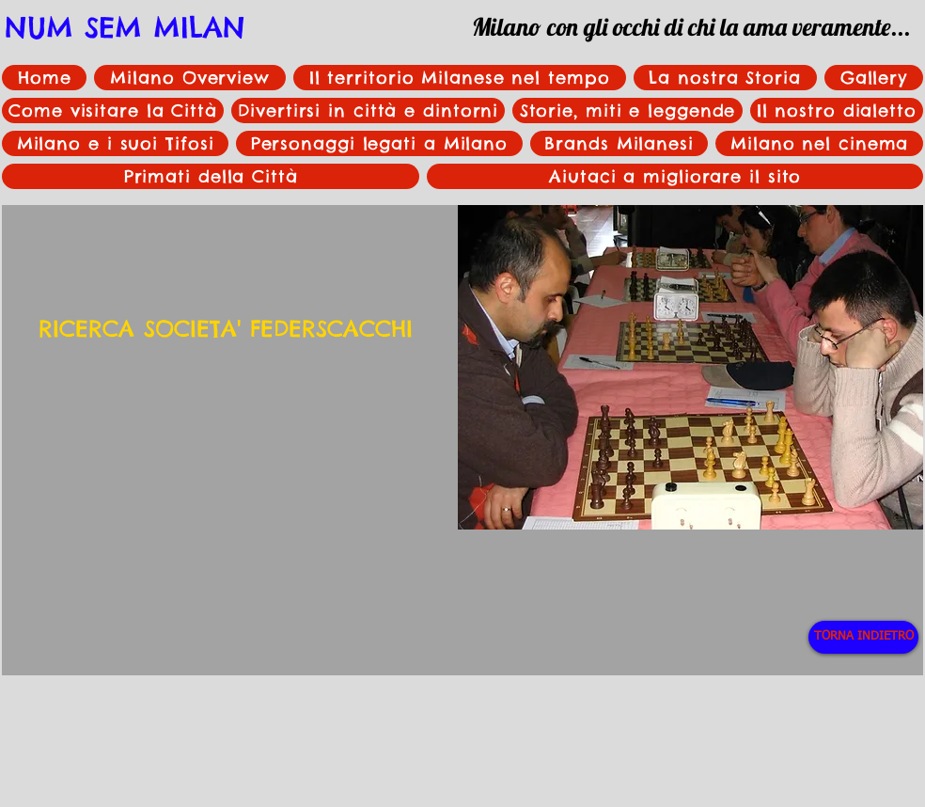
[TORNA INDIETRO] (863, 637)
